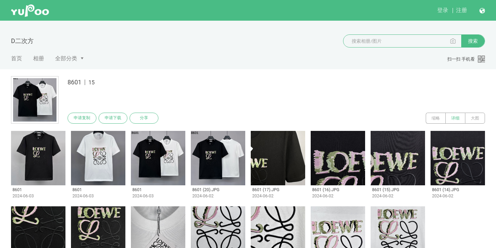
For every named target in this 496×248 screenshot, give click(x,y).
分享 (144, 118)
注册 (461, 10)
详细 (455, 118)
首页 (16, 58)
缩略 (436, 118)
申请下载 (113, 118)
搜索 (473, 41)
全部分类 (66, 58)
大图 (475, 118)
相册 (38, 58)
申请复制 (82, 118)
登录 (442, 10)
